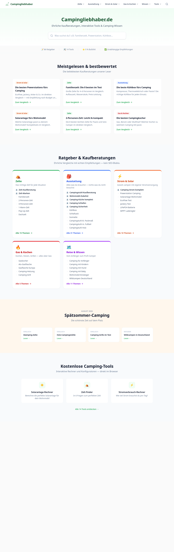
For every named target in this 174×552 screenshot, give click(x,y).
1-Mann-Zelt (22, 207)
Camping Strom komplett (130, 189)
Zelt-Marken (23, 193)
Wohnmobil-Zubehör (78, 196)
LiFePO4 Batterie (126, 207)
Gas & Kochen (130, 4)
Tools (157, 4)
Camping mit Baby (76, 271)
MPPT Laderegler (126, 211)
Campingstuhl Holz (76, 227)
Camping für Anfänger (78, 260)
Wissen (146, 4)
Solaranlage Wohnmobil (129, 197)
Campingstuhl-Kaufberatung (81, 192)
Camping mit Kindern (77, 264)
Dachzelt (21, 214)
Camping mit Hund (76, 268)
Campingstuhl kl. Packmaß (80, 220)
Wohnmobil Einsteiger (78, 275)
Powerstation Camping (129, 193)
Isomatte (72, 217)
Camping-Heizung (25, 271)
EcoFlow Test (124, 200)
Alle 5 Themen (23, 283)
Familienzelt (22, 197)
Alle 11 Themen (75, 283)
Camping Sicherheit (77, 206)
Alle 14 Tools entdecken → (87, 409)
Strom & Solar (112, 4)
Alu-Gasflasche (24, 264)
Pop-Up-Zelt (22, 211)
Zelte (81, 4)
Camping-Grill (23, 275)
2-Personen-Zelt (24, 200)
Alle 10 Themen (125, 233)
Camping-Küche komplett (80, 199)
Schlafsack (73, 213)
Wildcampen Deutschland (79, 278)
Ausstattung (95, 4)
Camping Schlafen (76, 203)
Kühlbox (72, 210)
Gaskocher (22, 260)
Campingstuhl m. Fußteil (79, 224)
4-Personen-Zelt (24, 204)
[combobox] (87, 35)
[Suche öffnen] (166, 4)
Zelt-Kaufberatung (26, 189)
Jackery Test (124, 204)
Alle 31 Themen (75, 233)
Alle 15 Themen (24, 233)
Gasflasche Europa (25, 268)
